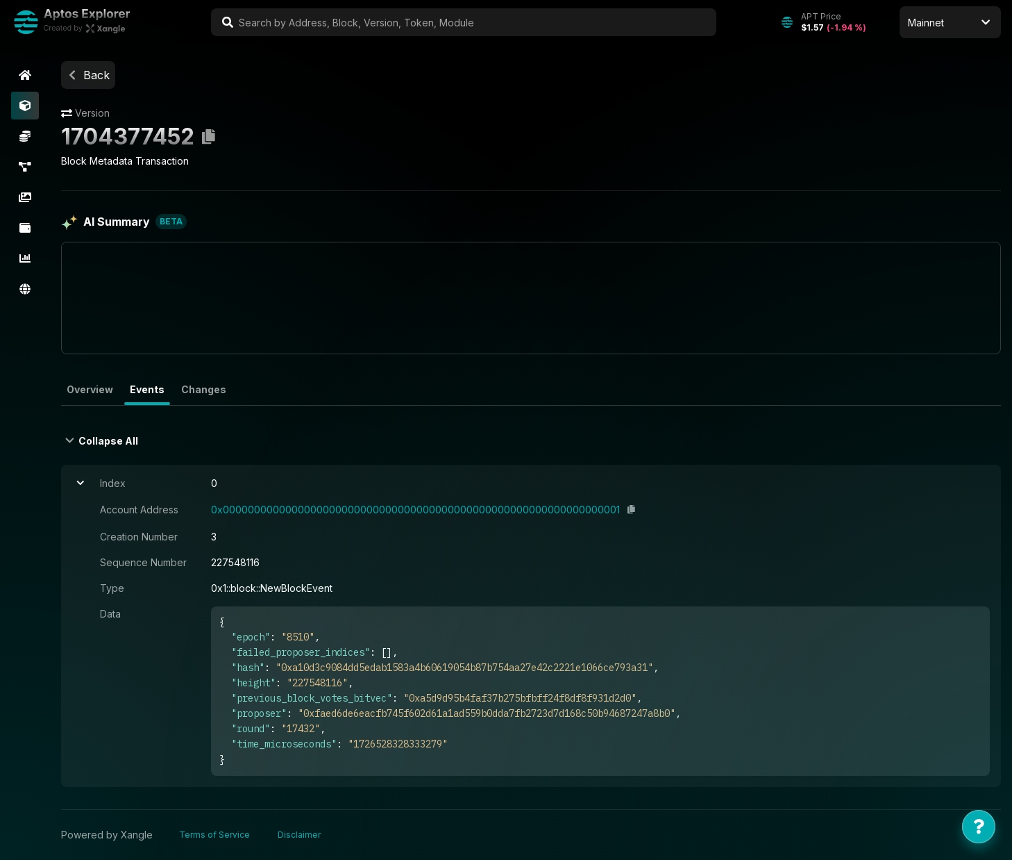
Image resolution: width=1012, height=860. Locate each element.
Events (147, 389)
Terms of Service (214, 834)
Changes (203, 389)
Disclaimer (299, 834)
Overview (90, 389)
